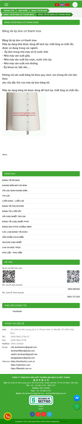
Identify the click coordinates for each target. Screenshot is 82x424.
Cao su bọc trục (11, 247)
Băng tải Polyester (13, 206)
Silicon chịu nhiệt (12, 242)
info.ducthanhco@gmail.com (24, 347)
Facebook (17, 311)
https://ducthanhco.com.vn (23, 361)
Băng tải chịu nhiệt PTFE (15, 221)
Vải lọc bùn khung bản (14, 190)
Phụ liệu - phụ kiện (12, 253)
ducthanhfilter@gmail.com (23, 351)
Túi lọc (6, 196)
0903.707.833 (73, 297)
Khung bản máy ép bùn (14, 185)
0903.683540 (74, 289)
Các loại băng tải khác (15, 232)
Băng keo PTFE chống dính (17, 227)
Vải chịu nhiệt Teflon (13, 216)
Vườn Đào (63, 421)
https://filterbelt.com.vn (21, 368)
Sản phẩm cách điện (13, 237)
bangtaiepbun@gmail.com (23, 358)
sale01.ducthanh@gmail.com (24, 354)
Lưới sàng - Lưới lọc (13, 201)
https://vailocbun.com (20, 365)
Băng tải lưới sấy (11, 211)
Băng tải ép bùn (11, 180)
